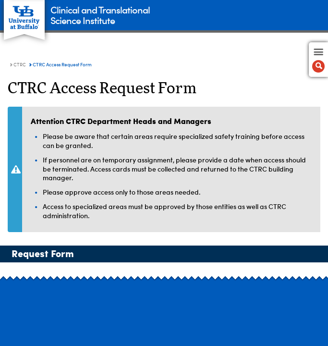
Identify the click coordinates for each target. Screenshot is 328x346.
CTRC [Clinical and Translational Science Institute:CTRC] (19, 64)
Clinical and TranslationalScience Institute (100, 14)
